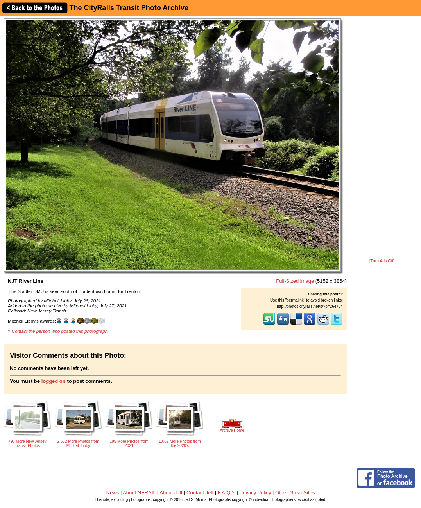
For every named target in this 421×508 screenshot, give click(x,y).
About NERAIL (139, 492)
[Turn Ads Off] (381, 261)
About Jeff (170, 492)
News (112, 492)
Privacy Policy (255, 492)
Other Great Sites (295, 492)
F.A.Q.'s (226, 492)
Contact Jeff (199, 492)
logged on (53, 381)
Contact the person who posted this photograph (60, 331)
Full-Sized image (295, 281)
